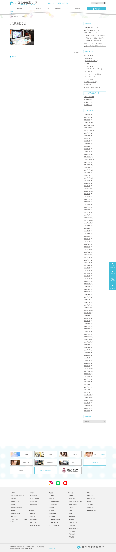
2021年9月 (87, 257)
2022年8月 (87, 228)
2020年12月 (87, 281)
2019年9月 (87, 315)
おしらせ (86, 55)
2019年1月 (87, 334)
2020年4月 (87, 299)
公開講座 (32, 513)
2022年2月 (87, 244)
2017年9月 (87, 376)
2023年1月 (87, 215)
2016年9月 (87, 403)
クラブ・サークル (72, 522)
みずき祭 (87, 71)
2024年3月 (87, 180)
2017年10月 (87, 374)
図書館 (70, 510)
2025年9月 (87, 133)
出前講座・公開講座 (90, 82)
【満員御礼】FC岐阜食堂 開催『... (94, 38)
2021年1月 (87, 278)
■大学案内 (12, 493)
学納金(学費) (52, 513)
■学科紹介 (31, 493)
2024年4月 (87, 178)
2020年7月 (87, 292)
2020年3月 (87, 302)
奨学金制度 (51, 516)
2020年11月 (87, 284)
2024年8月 (87, 167)
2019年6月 (87, 321)
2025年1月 (87, 154)
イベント (86, 66)
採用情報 (21, 470)
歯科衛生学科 (88, 102)
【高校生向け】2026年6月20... (93, 40)
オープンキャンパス (53, 525)
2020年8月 (87, 289)
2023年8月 (87, 196)
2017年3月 (87, 387)
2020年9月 (87, 286)
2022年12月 (87, 217)
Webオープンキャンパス (92, 69)
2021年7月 (87, 262)
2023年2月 (87, 212)
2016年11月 (87, 397)
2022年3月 (87, 241)
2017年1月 (87, 392)
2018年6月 (87, 352)
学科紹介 (39, 9)
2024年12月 (87, 157)
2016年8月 (87, 405)
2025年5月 (87, 143)
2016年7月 (87, 408)
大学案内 (19, 9)
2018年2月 (87, 363)
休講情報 (70, 496)
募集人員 (51, 499)
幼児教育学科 (88, 99)
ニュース (86, 79)
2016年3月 (87, 411)
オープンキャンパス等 (91, 74)
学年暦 (70, 513)
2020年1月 (87, 305)
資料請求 (58, 3)
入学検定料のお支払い (54, 519)
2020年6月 (87, 294)
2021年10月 (87, 254)
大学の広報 (13, 499)
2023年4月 (87, 207)
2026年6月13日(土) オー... (91, 27)
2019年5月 (87, 323)
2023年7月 (87, 199)
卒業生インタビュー (92, 499)
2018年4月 (87, 358)
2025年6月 (87, 141)
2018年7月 (87, 350)
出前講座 (32, 516)
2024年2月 (87, 183)
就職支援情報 (71, 516)
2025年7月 (87, 138)
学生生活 (58, 9)
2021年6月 (87, 265)
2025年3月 (87, 149)
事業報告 (12, 510)
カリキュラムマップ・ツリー (75, 501)
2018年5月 (87, 355)
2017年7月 (87, 379)
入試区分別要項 (52, 504)
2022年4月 (87, 239)
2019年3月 (87, 329)
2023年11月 (87, 191)
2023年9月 (87, 194)
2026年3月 (87, 117)
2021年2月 (87, 276)
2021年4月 (87, 270)
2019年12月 (87, 307)
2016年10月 (87, 400)
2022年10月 (87, 223)
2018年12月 (87, 337)
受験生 (86, 84)
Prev (13, 56)
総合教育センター (15, 513)
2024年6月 (87, 172)
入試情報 (96, 9)
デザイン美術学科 (89, 97)
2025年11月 (87, 127)
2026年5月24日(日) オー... (91, 30)
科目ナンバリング (72, 504)
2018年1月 (87, 366)
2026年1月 (87, 122)
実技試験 (51, 507)
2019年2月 (87, 331)
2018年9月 (87, 344)
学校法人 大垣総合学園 (45, 470)
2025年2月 (87, 151)
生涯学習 (77, 9)
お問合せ (86, 63)
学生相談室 (71, 519)
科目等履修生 (33, 519)
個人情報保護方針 (91, 510)
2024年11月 (87, 159)
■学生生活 (70, 493)
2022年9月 (87, 225)
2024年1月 (87, 186)
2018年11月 (87, 339)
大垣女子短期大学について (17, 496)
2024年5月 (87, 175)
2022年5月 (87, 236)
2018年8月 (87, 347)
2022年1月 (87, 247)
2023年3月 (87, 210)
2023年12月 (87, 188)
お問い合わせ (66, 3)
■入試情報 (50, 493)
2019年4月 (87, 326)
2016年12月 (87, 395)
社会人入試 (32, 522)
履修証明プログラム (91, 61)
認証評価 (12, 504)
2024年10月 (87, 162)
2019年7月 (87, 318)
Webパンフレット (91, 507)
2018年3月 (87, 360)
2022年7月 (87, 231)
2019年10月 (87, 313)
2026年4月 (87, 114)
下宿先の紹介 (71, 525)
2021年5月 (87, 268)
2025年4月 (87, 146)
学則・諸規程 (71, 531)
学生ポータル (71, 499)
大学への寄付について (16, 507)
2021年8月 (87, 260)
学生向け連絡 (71, 534)
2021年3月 (87, 273)
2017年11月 (87, 371)
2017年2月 (87, 389)
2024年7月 (87, 170)
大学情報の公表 (14, 501)
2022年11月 (87, 220)
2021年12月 (87, 249)
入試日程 (51, 496)
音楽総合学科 (88, 105)
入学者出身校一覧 (53, 522)
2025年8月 (87, 135)
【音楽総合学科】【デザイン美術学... (95, 35)
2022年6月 (87, 233)
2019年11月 (87, 310)
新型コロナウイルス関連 (91, 87)
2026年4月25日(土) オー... (91, 32)
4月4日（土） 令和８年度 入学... (93, 43)
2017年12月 (87, 368)
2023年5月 (87, 204)
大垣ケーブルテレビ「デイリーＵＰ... (95, 46)
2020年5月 (87, 297)
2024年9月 (87, 165)
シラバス (70, 507)
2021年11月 (87, 252)
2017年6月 (87, 381)
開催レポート (89, 76)
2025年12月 (87, 125)
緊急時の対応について (74, 528)
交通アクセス (51, 3)
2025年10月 (87, 130)
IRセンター (13, 516)
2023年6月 (87, 202)
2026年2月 (87, 120)
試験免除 (51, 510)
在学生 (87, 58)
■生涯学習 (31, 510)
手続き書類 (71, 537)
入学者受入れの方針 (53, 501)
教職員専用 (51, 548)
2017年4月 (87, 384)
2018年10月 (87, 342)
